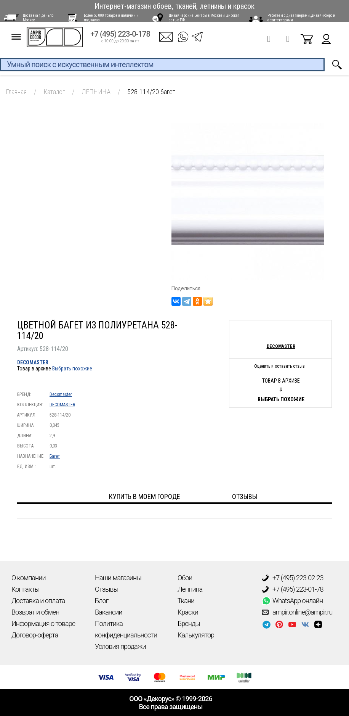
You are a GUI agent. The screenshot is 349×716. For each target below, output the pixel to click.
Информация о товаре (43, 623)
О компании (28, 578)
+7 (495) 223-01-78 (292, 589)
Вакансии (108, 612)
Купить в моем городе (144, 496)
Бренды (189, 623)
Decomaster (61, 394)
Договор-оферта (34, 635)
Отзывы (106, 589)
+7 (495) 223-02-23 (292, 578)
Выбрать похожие (72, 368)
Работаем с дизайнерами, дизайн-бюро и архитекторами (301, 17)
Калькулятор (196, 635)
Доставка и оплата (38, 601)
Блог (101, 601)
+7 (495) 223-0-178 (120, 39)
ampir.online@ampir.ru (297, 612)
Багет (55, 456)
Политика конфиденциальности (126, 629)
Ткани (186, 601)
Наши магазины (118, 578)
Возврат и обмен (35, 612)
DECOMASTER (32, 362)
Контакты (25, 589)
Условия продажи (120, 646)
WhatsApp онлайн (292, 601)
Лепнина (190, 589)
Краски (188, 612)
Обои (185, 578)
